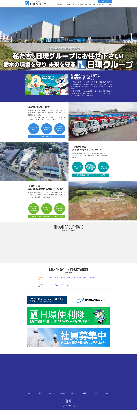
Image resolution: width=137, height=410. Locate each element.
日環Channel (74, 393)
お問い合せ (107, 393)
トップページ (30, 393)
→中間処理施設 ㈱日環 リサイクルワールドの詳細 (90, 175)
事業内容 (41, 393)
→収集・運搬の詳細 (47, 136)
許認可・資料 (52, 393)
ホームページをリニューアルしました (58, 285)
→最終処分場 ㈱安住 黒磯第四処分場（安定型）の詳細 (47, 216)
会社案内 (85, 393)
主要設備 (63, 393)
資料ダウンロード (105, 1)
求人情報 (96, 393)
